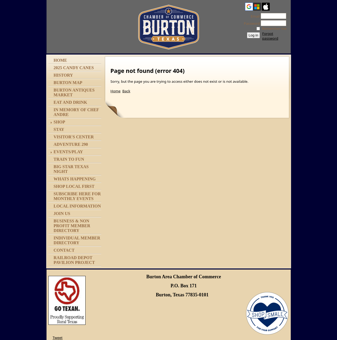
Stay (59, 129)
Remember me (274, 28)
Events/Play (68, 152)
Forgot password (270, 36)
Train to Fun (69, 159)
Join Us (62, 213)
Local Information (77, 206)
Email (254, 16)
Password (250, 23)
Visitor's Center (74, 137)
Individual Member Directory (77, 240)
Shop (59, 122)
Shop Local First (74, 186)
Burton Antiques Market (74, 92)
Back (126, 91)
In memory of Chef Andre (76, 112)
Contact (64, 250)
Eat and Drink (70, 102)
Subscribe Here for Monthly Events (77, 196)
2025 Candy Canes (74, 67)
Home (60, 60)
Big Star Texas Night (71, 169)
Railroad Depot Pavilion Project (74, 260)
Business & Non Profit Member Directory (72, 226)
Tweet (57, 337)
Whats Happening (75, 179)
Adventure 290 (71, 144)
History (63, 75)
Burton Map (68, 82)
